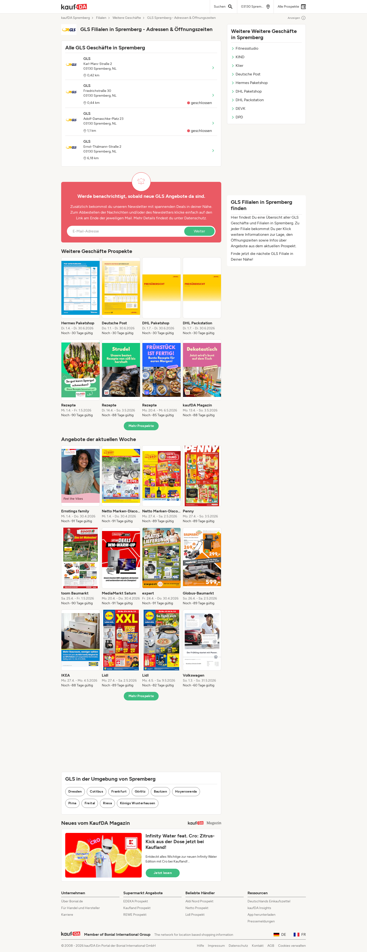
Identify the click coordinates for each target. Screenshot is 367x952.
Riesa (107, 803)
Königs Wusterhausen (137, 803)
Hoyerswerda (186, 791)
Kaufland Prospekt (137, 908)
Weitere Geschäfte (127, 18)
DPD (237, 117)
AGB (270, 946)
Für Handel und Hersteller (80, 908)
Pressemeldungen (261, 921)
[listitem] (80, 296)
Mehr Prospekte (141, 426)
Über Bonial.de (72, 901)
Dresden (75, 791)
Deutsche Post (245, 74)
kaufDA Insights (259, 908)
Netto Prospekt (196, 908)
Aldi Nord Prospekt (199, 901)
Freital (90, 803)
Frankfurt (119, 791)
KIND (237, 57)
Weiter (199, 231)
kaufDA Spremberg (75, 18)
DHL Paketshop (246, 91)
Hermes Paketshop (249, 82)
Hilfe (200, 946)
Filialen (101, 18)
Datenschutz (195, 218)
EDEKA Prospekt (135, 901)
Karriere (67, 915)
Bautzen (160, 791)
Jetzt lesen (163, 873)
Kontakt (258, 946)
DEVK (238, 108)
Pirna (72, 803)
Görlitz (140, 791)
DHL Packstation (247, 100)
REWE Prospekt (134, 915)
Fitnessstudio (244, 48)
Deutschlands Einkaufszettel (269, 901)
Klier (237, 65)
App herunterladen (261, 915)
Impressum (216, 946)
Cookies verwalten (292, 946)
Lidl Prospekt (195, 915)
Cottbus (96, 791)
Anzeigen (297, 18)
